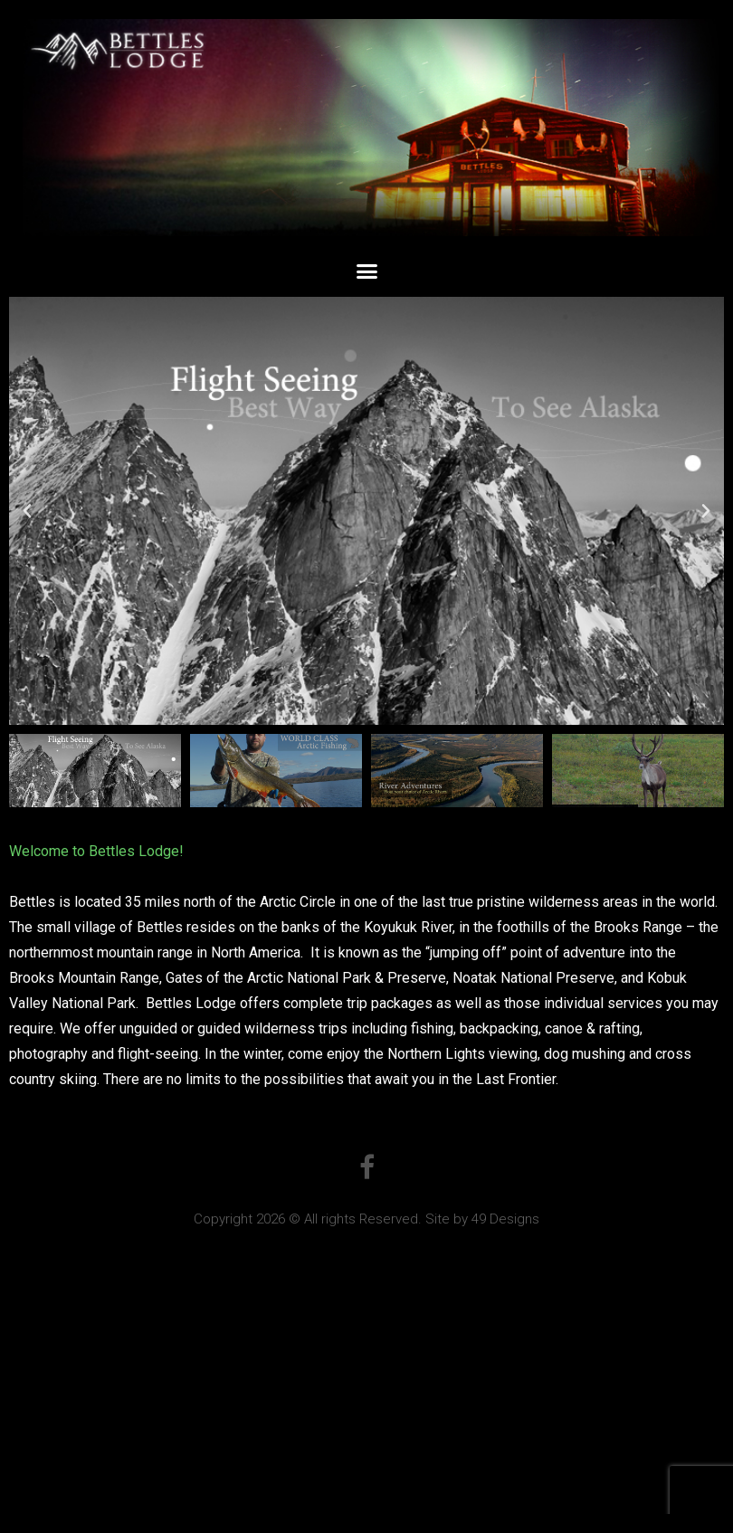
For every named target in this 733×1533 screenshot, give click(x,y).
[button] (366, 271)
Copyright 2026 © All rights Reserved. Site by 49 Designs (366, 1219)
